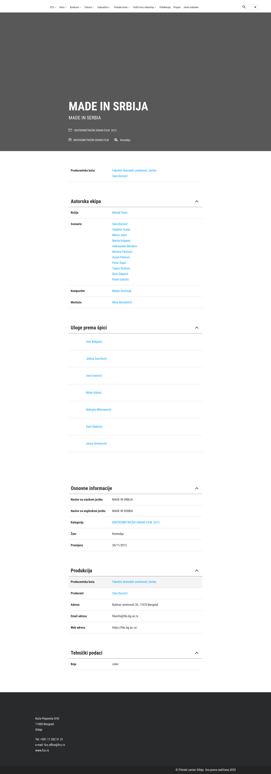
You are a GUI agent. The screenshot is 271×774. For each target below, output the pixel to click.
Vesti (62, 7)
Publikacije (165, 7)
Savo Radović (94, 426)
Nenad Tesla (119, 212)
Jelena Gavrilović (96, 358)
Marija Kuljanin (121, 240)
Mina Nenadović (122, 302)
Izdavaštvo (102, 7)
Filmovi (88, 7)
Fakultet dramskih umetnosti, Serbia (134, 170)
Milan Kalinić (94, 392)
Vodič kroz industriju (143, 7)
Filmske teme (121, 7)
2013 (113, 130)
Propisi (177, 7)
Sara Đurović (120, 176)
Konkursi (74, 7)
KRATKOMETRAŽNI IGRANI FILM (92, 130)
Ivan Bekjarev (94, 341)
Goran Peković (121, 257)
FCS (52, 7)
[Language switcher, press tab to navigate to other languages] (252, 7)
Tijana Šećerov (121, 268)
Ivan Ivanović (94, 375)
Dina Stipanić (120, 274)
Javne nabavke (190, 7)
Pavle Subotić (120, 279)
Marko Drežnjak (121, 291)
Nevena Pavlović (122, 251)
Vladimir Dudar (121, 229)
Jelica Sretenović (96, 443)
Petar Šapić (119, 263)
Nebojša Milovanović (98, 409)
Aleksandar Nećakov (124, 246)
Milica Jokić (119, 235)
